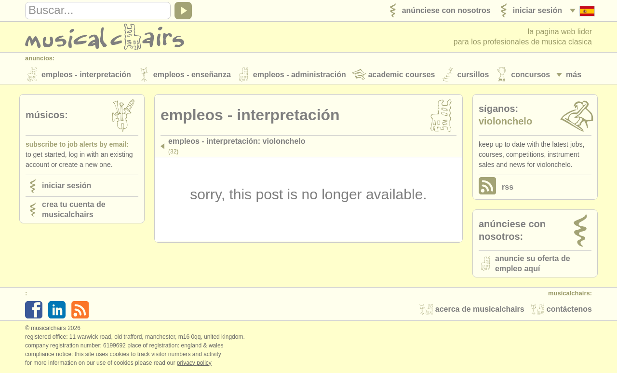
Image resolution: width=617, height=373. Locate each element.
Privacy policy (194, 362)
